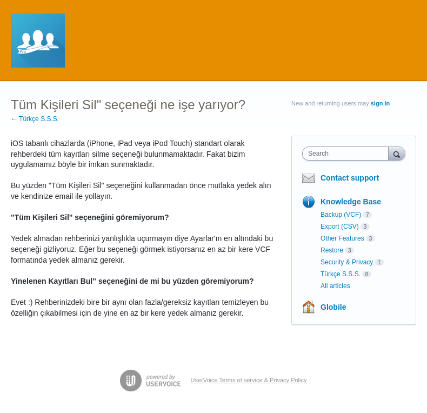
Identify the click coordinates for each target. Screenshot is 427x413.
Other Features (342, 238)
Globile (333, 307)
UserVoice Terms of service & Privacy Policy (249, 380)
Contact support (350, 178)
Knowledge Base (351, 201)
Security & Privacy (347, 262)
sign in (380, 103)
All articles (335, 286)
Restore (332, 250)
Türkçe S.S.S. (341, 274)
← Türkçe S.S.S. (35, 119)
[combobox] (348, 153)
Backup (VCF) (341, 214)
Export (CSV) (340, 226)
